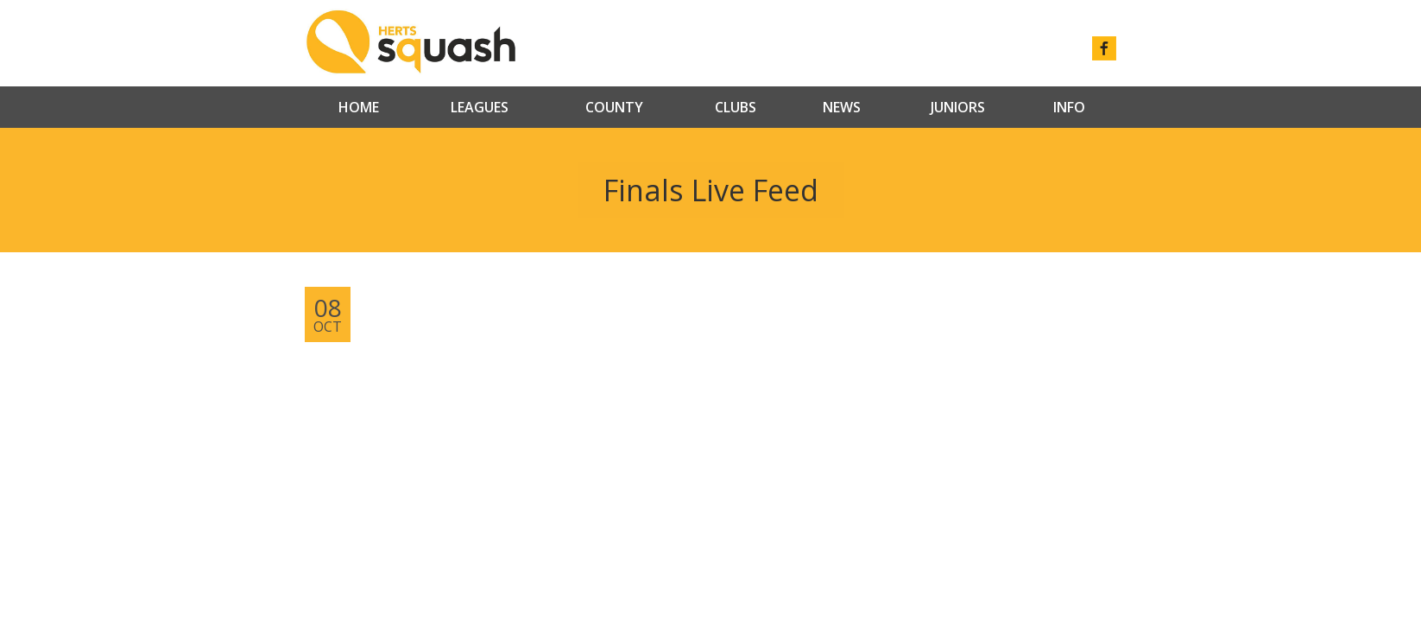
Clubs (735, 107)
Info (1069, 107)
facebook (1104, 48)
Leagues (479, 107)
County (614, 107)
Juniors (958, 107)
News (842, 107)
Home (358, 107)
